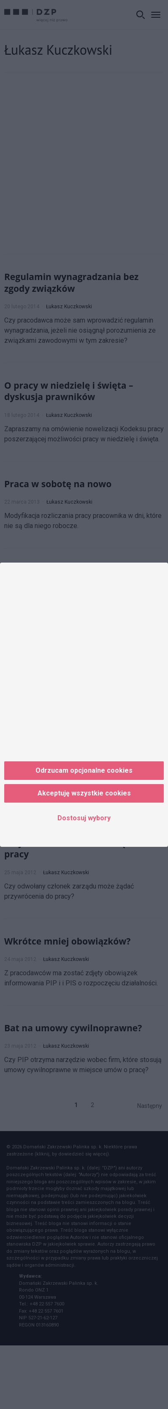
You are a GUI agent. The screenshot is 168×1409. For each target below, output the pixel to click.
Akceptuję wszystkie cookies (84, 793)
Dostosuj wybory (84, 818)
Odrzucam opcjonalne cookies (84, 770)
